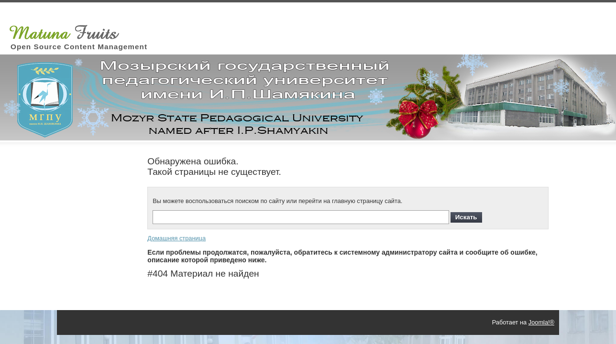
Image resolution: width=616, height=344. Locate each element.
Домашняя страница (176, 238)
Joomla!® (541, 322)
